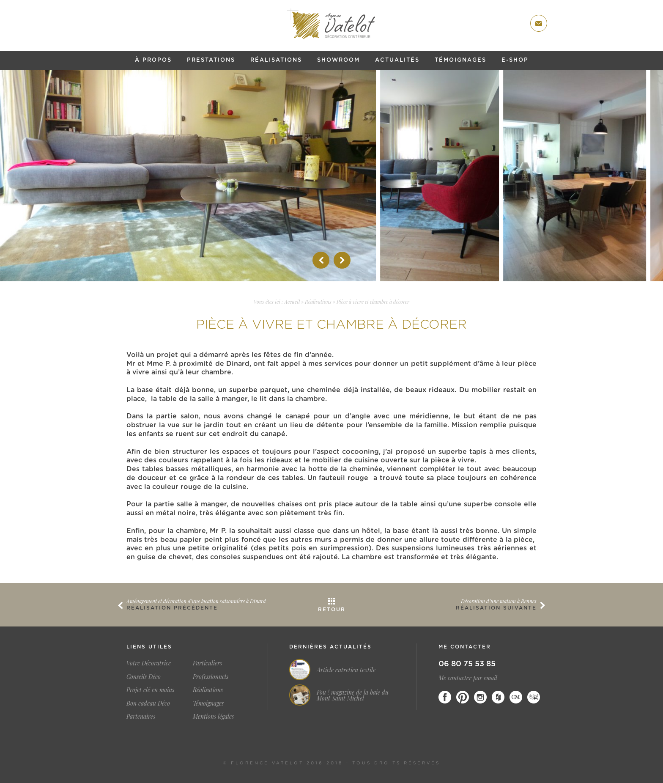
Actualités (397, 60)
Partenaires (140, 716)
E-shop (515, 60)
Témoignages (460, 60)
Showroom (338, 60)
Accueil (292, 301)
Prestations (211, 60)
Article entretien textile (346, 670)
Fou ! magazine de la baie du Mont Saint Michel (353, 695)
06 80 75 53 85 (467, 664)
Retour (331, 609)
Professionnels (210, 677)
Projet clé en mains (150, 690)
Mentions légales (213, 716)
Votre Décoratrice (148, 663)
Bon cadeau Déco (148, 703)
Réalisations (276, 60)
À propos (153, 60)
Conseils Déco (143, 677)
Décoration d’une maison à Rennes (499, 601)
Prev (320, 260)
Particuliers (207, 663)
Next (342, 260)
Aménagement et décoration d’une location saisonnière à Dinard (196, 601)
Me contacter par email (467, 678)
